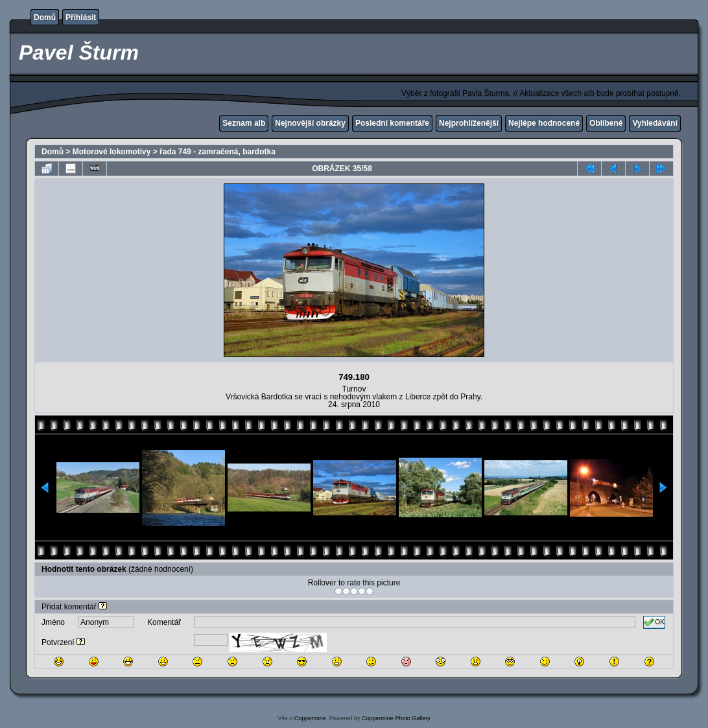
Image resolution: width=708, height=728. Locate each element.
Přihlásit (80, 17)
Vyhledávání (655, 123)
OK (654, 622)
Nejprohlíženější (469, 123)
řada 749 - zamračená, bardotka (217, 151)
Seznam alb (243, 123)
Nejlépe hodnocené (544, 123)
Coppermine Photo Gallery (396, 718)
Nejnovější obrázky (310, 123)
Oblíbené (605, 123)
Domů (45, 17)
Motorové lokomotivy (112, 151)
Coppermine (310, 718)
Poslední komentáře (392, 123)
